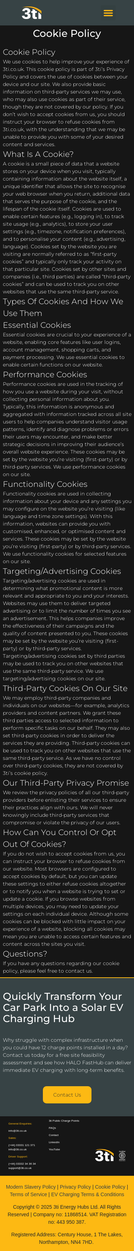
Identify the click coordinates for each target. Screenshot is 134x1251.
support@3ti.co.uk (20, 1168)
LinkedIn (54, 1142)
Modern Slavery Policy (31, 1187)
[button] (108, 12)
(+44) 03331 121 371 (22, 1145)
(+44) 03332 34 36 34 (22, 1163)
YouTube (54, 1149)
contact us (78, 971)
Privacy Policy (75, 1187)
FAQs (52, 1128)
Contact (54, 1135)
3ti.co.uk (13, 69)
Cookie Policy (110, 1187)
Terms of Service (28, 1194)
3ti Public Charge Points (64, 1120)
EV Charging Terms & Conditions (87, 1194)
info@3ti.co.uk (18, 1149)
